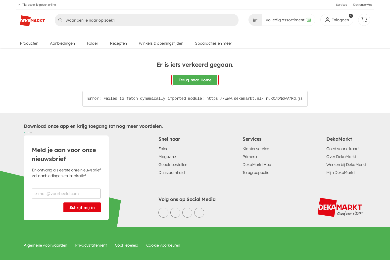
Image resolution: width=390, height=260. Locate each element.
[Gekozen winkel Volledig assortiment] (254, 20)
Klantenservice (362, 4)
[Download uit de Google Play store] (26, 132)
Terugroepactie (256, 172)
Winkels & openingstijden (161, 43)
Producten (29, 43)
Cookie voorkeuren (163, 245)
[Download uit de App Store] (30, 132)
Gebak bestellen (172, 164)
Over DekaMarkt (341, 156)
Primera (250, 156)
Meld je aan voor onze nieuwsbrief (64, 154)
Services (341, 4)
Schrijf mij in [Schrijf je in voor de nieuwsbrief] (82, 207)
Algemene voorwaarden (45, 245)
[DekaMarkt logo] (32, 18)
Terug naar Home (195, 79)
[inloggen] (336, 20)
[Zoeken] (145, 20)
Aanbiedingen (62, 43)
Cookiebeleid (126, 245)
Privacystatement (91, 245)
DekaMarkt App (257, 164)
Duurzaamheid (171, 172)
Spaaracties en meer (213, 43)
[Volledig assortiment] (288, 20)
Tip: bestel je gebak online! (39, 4)
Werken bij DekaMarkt (346, 164)
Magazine (167, 156)
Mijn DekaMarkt (340, 172)
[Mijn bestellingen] (364, 20)
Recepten (118, 43)
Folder (92, 43)
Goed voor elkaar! (342, 148)
